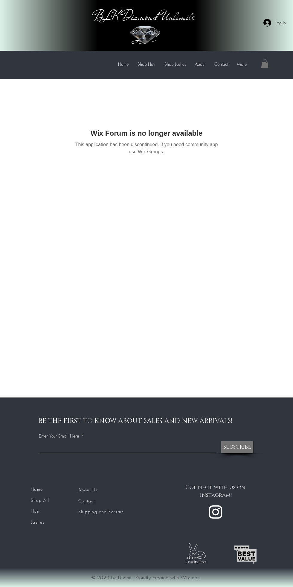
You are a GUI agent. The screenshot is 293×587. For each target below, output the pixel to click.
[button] (264, 63)
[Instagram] (216, 512)
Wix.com (191, 578)
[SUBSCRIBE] (237, 447)
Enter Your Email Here (59, 436)
